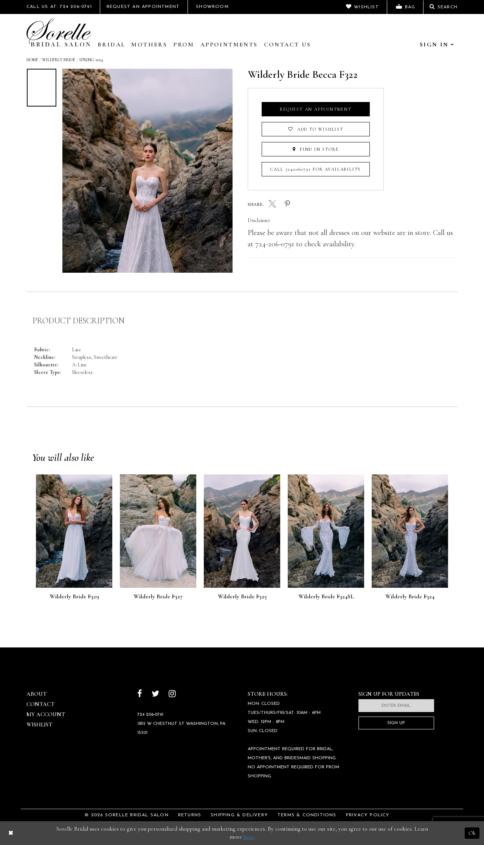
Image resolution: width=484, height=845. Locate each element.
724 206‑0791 (150, 714)
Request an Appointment (316, 109)
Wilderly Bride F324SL (326, 596)
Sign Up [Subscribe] (396, 723)
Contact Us (287, 44)
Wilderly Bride (58, 59)
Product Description (78, 321)
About (36, 694)
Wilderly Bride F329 (74, 596)
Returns (189, 815)
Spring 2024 (91, 59)
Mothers (149, 44)
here (249, 836)
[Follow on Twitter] (155, 694)
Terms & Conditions (307, 815)
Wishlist (39, 724)
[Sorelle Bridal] (58, 32)
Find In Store (315, 149)
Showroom (212, 7)
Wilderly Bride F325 (242, 596)
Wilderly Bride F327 (158, 596)
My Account (45, 714)
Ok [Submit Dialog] (472, 833)
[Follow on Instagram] (172, 694)
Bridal (111, 44)
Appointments (229, 44)
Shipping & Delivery (239, 815)
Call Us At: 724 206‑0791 (59, 7)
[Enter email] (396, 705)
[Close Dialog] (11, 833)
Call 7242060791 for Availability (315, 169)
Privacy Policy (368, 815)
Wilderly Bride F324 (409, 596)
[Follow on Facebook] (139, 694)
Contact (40, 704)
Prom (183, 44)
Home (32, 59)
